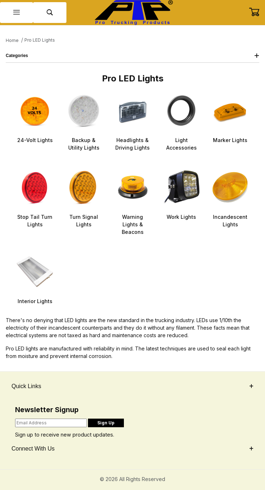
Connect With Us (132, 449)
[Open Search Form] (49, 12)
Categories (132, 55)
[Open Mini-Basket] (257, 12)
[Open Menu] (16, 12)
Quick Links (132, 386)
